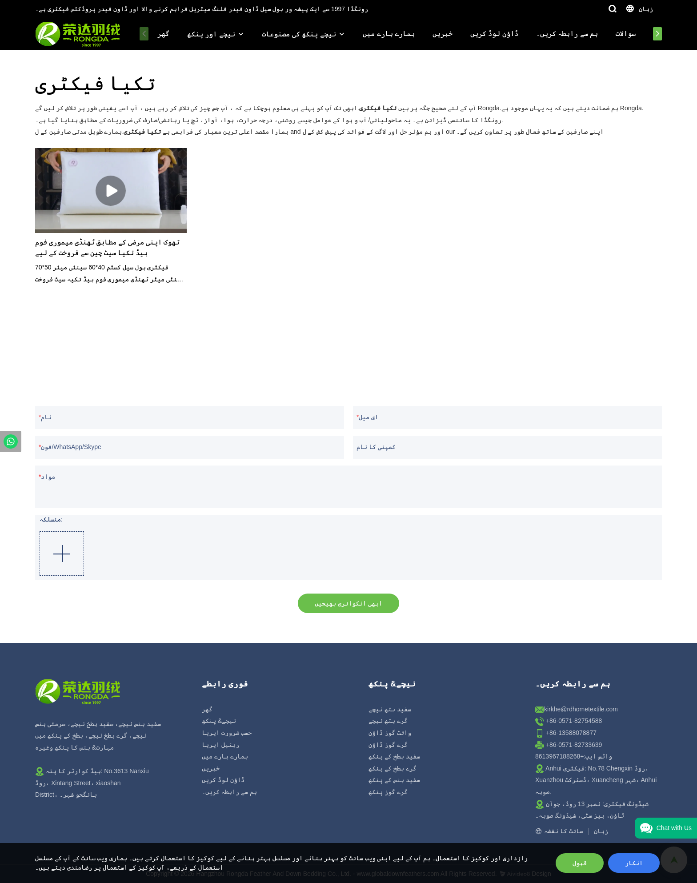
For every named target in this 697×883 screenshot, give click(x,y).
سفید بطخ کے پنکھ (394, 756)
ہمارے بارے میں (389, 33)
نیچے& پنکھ (219, 720)
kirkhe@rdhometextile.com (581, 709)
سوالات (626, 33)
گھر (163, 33)
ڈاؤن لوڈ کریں (494, 33)
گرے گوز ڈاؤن (388, 744)
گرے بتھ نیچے (388, 720)
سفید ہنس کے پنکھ (394, 779)
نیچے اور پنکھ (211, 34)
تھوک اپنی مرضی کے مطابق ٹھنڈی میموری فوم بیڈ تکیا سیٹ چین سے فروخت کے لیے (107, 248)
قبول (580, 863)
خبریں (443, 33)
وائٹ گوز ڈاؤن (390, 732)
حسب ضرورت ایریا (227, 732)
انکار (634, 863)
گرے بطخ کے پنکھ (393, 768)
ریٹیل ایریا (220, 744)
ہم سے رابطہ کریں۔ (567, 33)
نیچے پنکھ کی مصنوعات (299, 34)
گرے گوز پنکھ (388, 791)
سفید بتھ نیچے (390, 709)
